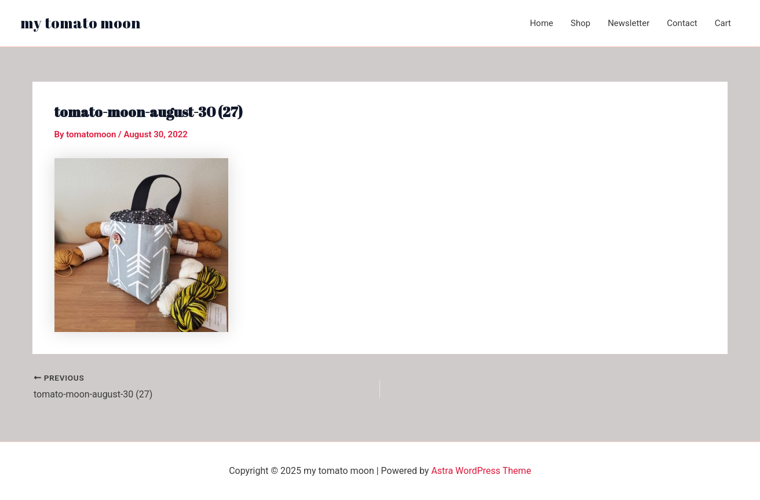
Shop (580, 23)
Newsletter (628, 23)
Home (541, 23)
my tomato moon (80, 22)
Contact (682, 23)
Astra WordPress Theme (481, 470)
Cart (723, 23)
